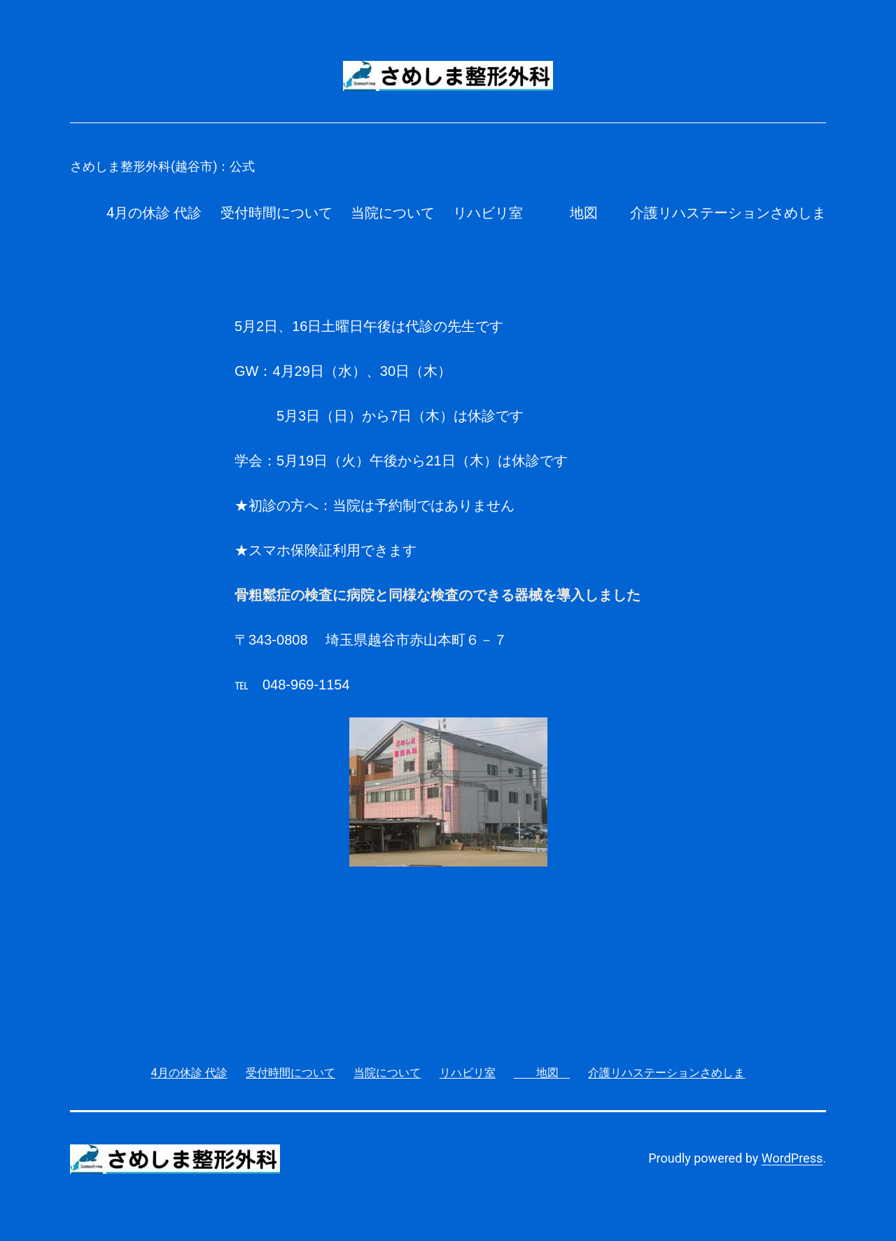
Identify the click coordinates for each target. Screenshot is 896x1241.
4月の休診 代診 (154, 212)
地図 (577, 212)
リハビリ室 (488, 212)
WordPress (792, 1158)
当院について (393, 212)
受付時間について (276, 212)
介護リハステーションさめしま (728, 212)
